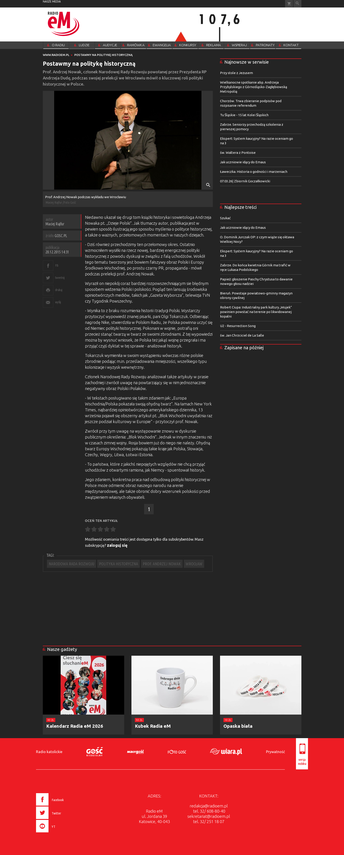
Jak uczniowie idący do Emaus (243, 162)
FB (56, 265)
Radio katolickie (49, 752)
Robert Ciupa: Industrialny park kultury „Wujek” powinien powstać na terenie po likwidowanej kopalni (256, 311)
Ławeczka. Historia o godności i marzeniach (253, 171)
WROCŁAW (194, 563)
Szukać (225, 218)
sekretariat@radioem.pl (208, 816)
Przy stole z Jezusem (236, 73)
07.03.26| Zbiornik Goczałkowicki (245, 181)
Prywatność (275, 752)
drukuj (58, 290)
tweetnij (60, 277)
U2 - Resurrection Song (238, 326)
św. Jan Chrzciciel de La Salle (242, 335)
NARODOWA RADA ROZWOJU (71, 563)
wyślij (58, 302)
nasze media (52, 1)
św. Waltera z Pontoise (238, 152)
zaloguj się (117, 545)
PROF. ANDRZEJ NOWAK (162, 563)
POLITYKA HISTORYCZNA (118, 563)
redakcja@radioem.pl (209, 806)
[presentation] (59, 833)
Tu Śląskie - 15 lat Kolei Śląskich (244, 115)
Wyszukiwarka (297, 3)
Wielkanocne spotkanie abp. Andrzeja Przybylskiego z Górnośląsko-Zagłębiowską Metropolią (253, 86)
